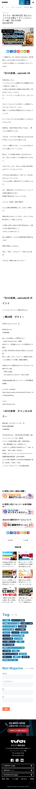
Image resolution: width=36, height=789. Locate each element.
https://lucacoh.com (10, 341)
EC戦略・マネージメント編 (11, 623)
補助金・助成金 (5, 778)
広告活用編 (7, 651)
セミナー (6, 632)
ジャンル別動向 (20, 629)
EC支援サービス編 (27, 623)
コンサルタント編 (8, 629)
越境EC (17, 657)
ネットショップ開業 (17, 635)
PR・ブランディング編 (10, 626)
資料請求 (32, 778)
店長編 (15, 651)
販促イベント (7, 657)
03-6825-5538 (20, 724)
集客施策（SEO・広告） (10, 660)
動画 (20, 641)
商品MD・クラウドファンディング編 (13, 647)
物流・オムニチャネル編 (10, 654)
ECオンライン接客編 (18, 620)
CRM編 (6, 620)
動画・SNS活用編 (8, 31)
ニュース (6, 635)
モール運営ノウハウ (9, 641)
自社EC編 (22, 654)
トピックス (15, 632)
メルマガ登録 (15, 778)
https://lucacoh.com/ (8, 404)
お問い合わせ (24, 778)
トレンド (24, 632)
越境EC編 (25, 657)
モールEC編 (18, 638)
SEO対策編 (22, 626)
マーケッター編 (8, 638)
